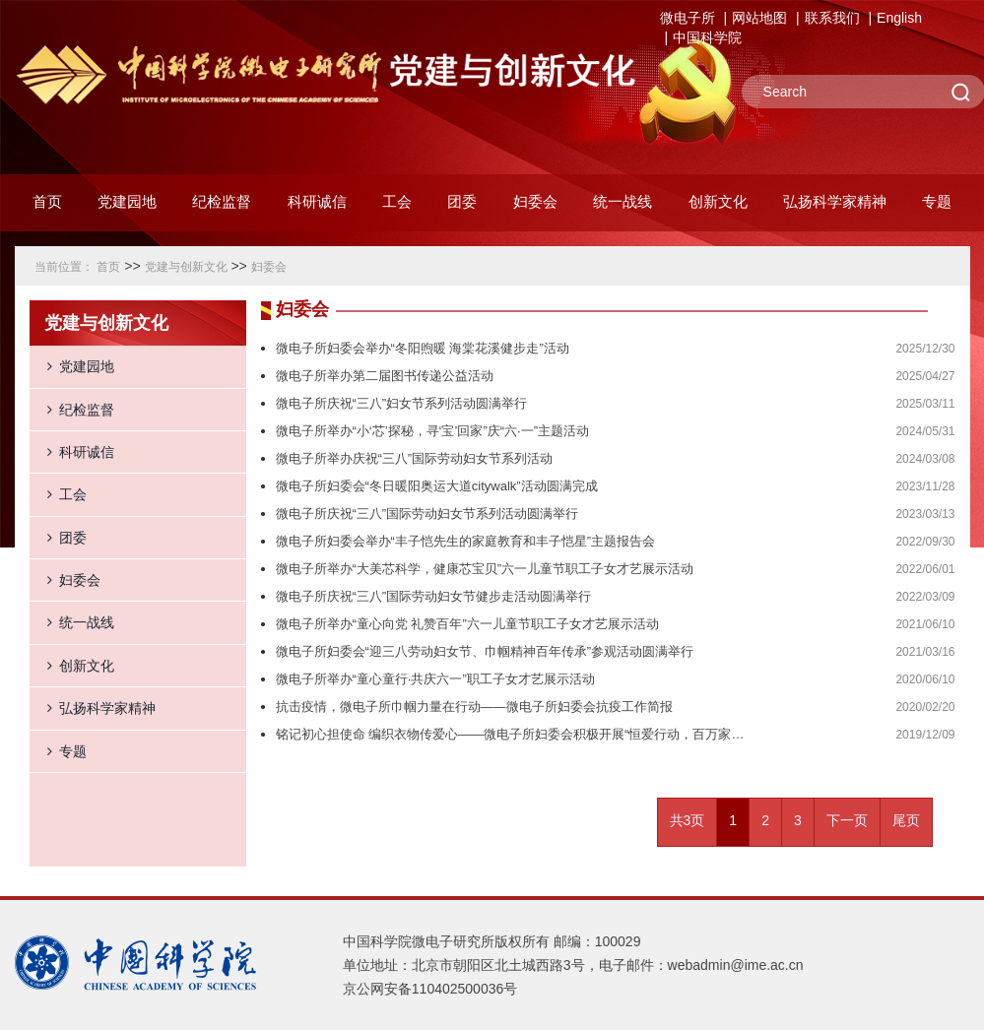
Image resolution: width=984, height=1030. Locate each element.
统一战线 (72, 622)
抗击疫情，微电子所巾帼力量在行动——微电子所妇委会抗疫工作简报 (474, 706)
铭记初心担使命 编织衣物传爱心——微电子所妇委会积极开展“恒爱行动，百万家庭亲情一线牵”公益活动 (514, 734)
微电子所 (687, 18)
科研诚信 (72, 452)
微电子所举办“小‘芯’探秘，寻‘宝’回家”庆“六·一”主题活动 (432, 430)
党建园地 (72, 366)
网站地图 (759, 18)
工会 (58, 494)
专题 (58, 751)
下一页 (847, 820)
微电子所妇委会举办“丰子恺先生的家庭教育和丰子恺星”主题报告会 (466, 541)
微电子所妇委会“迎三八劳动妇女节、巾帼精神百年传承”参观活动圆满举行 (485, 651)
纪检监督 (72, 409)
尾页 (906, 820)
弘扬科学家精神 (93, 708)
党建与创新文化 (186, 267)
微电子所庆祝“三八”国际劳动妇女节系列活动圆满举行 (427, 513)
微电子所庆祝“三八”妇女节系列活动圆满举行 (402, 403)
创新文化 (72, 665)
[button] (221, 206)
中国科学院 (707, 37)
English (899, 18)
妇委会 (269, 267)
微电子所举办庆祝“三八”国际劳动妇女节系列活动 (415, 458)
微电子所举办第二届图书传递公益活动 (384, 375)
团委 (58, 537)
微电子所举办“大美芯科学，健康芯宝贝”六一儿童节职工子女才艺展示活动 (485, 568)
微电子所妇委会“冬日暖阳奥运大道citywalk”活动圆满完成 (437, 486)
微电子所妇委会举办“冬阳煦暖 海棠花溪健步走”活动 (422, 348)
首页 (47, 201)
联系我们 (832, 18)
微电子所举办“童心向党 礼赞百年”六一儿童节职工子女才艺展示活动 (467, 623)
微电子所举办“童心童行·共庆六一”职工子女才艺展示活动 (435, 679)
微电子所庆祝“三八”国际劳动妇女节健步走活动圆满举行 (434, 596)
